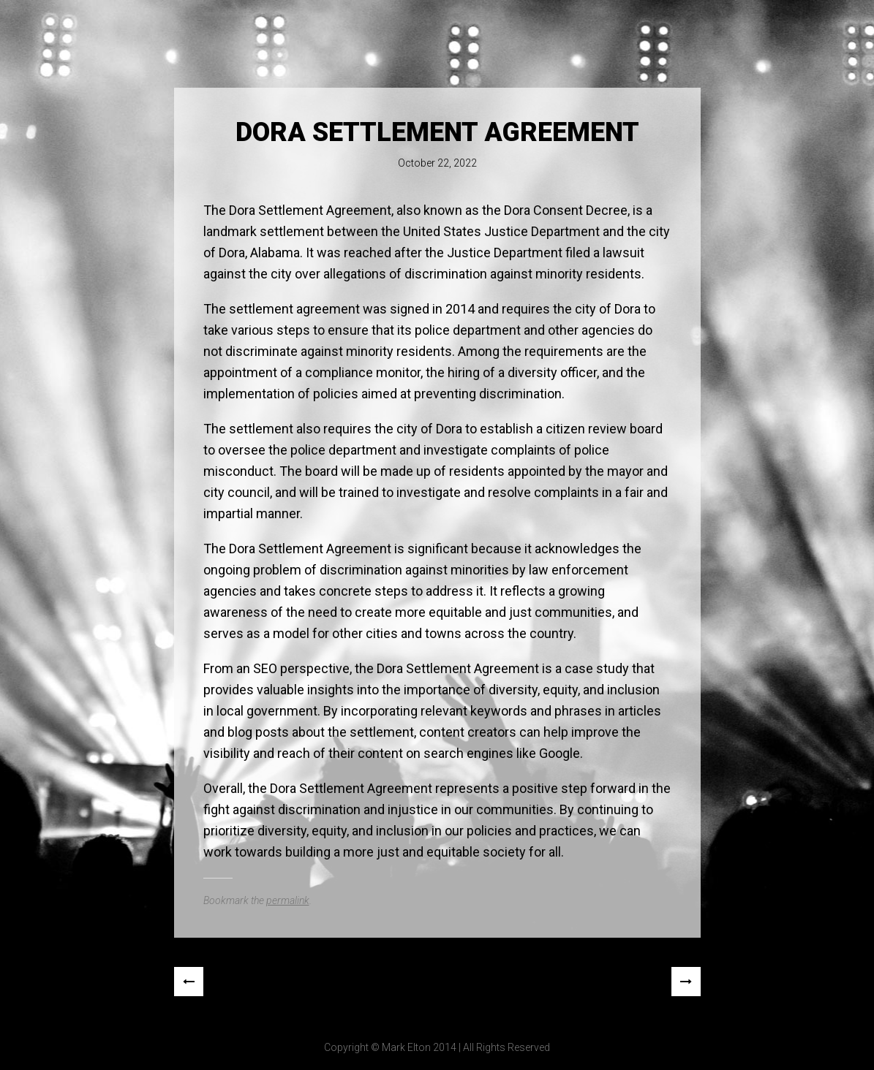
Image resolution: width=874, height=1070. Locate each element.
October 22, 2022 (437, 163)
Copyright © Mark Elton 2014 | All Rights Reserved (437, 1047)
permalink (287, 900)
